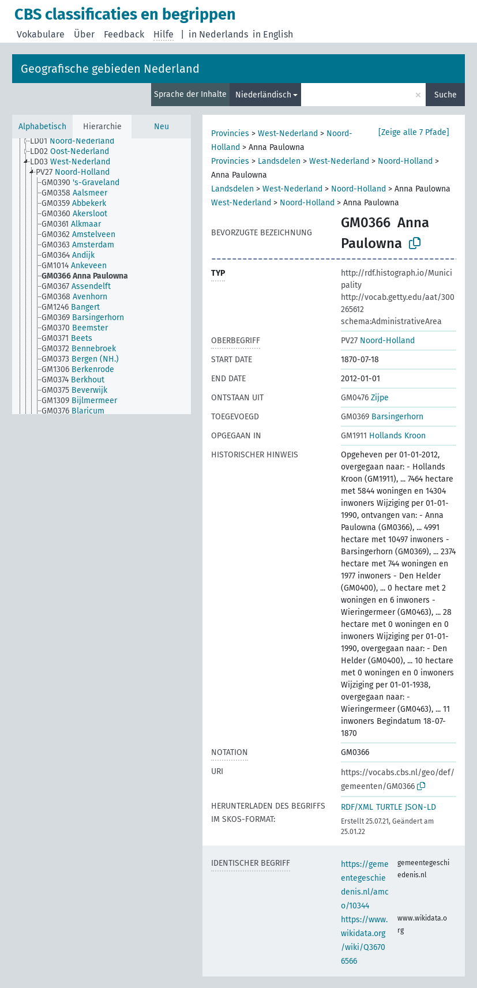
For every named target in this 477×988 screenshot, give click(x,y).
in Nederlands (218, 34)
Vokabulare (41, 34)
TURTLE (389, 807)
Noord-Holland (405, 161)
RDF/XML (357, 807)
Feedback (124, 34)
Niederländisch (263, 95)
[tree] (101, 276)
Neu (161, 127)
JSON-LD (420, 807)
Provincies (230, 133)
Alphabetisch (42, 127)
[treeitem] (77, 142)
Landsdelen (279, 161)
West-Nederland (288, 133)
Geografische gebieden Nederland (110, 69)
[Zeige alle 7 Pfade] (413, 132)
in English (273, 34)
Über (84, 34)
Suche (445, 95)
